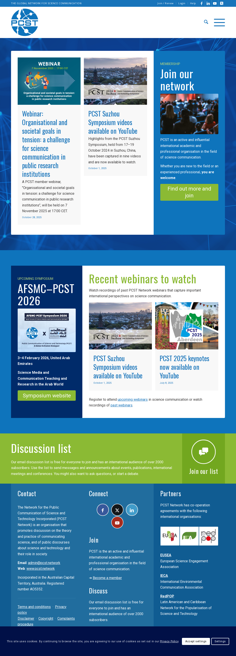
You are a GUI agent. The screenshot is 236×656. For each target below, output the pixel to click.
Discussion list (41, 448)
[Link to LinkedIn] (208, 3)
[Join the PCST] (189, 114)
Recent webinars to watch (142, 278)
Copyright (45, 618)
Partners (170, 493)
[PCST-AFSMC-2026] (47, 330)
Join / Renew (165, 3)
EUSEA (165, 555)
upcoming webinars (133, 399)
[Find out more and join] (189, 192)
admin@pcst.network (44, 563)
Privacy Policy (169, 641)
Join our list (203, 471)
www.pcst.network (40, 568)
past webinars (121, 405)
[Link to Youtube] (215, 3)
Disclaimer (26, 618)
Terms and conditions (34, 607)
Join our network (177, 79)
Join (93, 539)
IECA (164, 576)
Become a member (107, 578)
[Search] (206, 22)
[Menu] (218, 22)
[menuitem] (165, 3)
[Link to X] (221, 3)
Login (181, 3)
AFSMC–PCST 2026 (46, 294)
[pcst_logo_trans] (24, 22)
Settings (220, 641)
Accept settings (196, 641)
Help (193, 3)
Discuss (98, 590)
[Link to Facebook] (201, 3)
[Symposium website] (47, 395)
